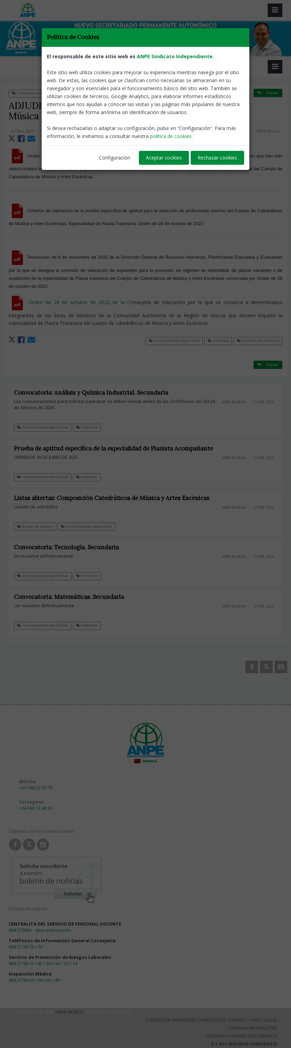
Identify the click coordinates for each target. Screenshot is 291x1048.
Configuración (114, 157)
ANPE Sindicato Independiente (175, 56)
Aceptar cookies (164, 157)
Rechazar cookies (217, 157)
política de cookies (171, 136)
